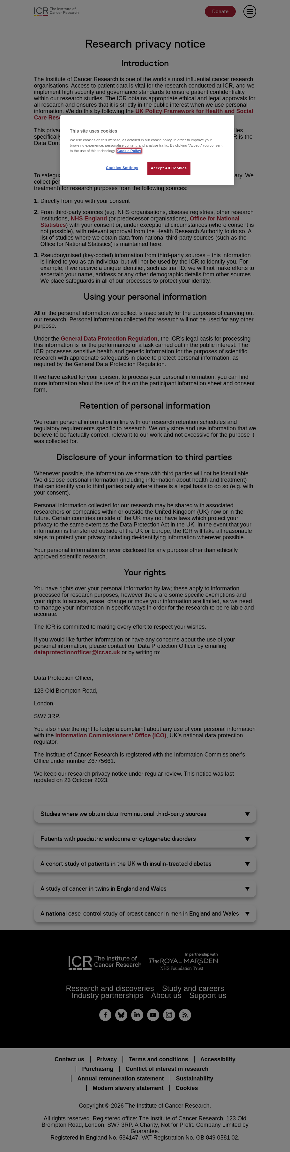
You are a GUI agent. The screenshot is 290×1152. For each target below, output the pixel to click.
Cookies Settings (122, 168)
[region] (147, 150)
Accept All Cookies (169, 168)
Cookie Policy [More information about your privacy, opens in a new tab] (129, 151)
